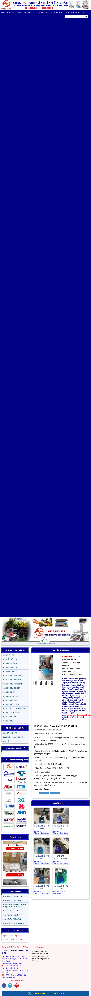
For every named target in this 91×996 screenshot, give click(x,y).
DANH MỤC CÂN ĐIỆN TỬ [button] (23, 12)
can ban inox (44, 793)
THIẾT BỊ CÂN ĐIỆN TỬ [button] (38, 12)
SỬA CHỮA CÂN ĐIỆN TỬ (53, 12)
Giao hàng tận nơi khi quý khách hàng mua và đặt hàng (40, 959)
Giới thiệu (12, 12)
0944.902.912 (44, 993)
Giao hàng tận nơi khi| (45, 644)
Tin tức (77, 12)
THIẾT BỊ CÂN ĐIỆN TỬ (15, 728)
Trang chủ (4, 12)
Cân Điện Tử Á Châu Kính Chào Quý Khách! (40, 953)
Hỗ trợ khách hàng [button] (67, 12)
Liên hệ (83, 12)
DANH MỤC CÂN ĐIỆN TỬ (15, 650)
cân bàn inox (55, 793)
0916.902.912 (58, 993)
